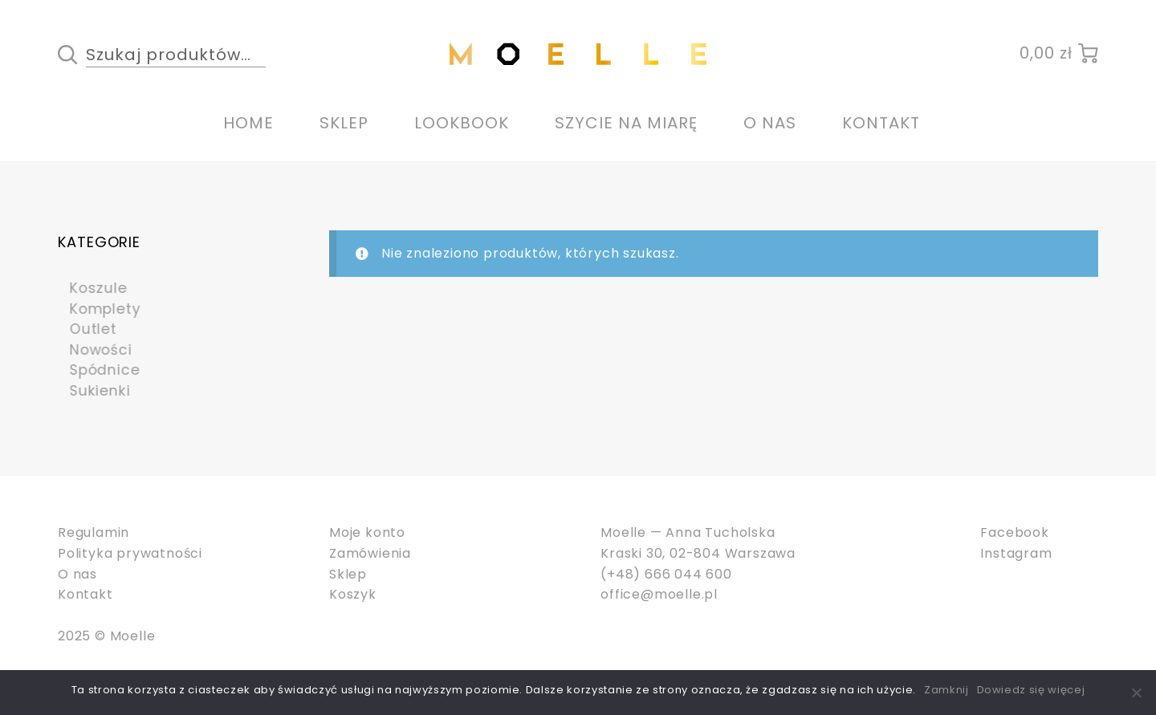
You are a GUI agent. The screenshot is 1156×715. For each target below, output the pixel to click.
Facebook (1014, 532)
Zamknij (946, 689)
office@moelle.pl (659, 594)
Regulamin (93, 532)
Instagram (1016, 553)
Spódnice (97, 370)
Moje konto (367, 532)
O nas (769, 123)
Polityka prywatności (130, 553)
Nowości (93, 349)
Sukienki (92, 390)
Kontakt (881, 123)
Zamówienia (370, 553)
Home (248, 123)
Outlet (84, 329)
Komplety (97, 309)
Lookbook (461, 123)
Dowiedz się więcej (1031, 689)
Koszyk (353, 594)
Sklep (344, 123)
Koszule (90, 288)
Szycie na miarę (626, 123)
